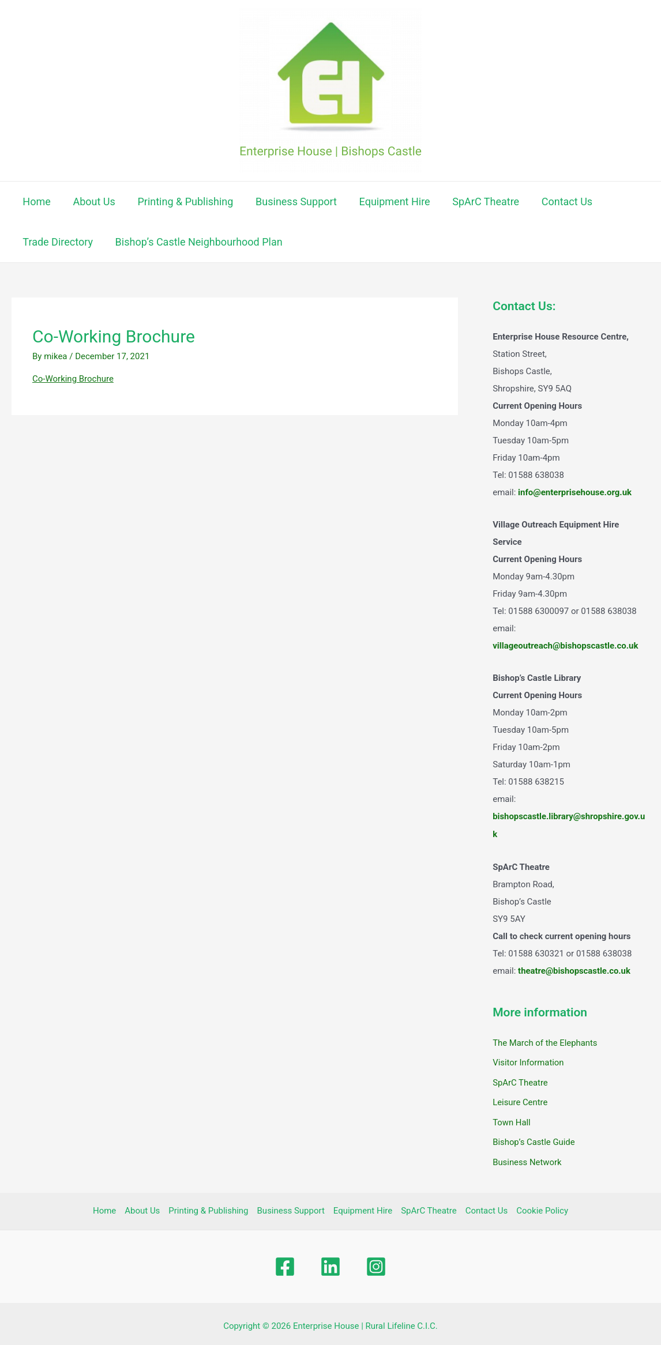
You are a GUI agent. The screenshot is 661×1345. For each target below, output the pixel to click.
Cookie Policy (542, 1207)
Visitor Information (529, 1061)
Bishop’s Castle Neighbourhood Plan (196, 242)
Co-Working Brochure (73, 379)
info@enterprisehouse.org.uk (575, 492)
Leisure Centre (520, 1100)
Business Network (527, 1158)
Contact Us (557, 201)
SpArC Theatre (477, 201)
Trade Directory (57, 242)
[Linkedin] (330, 1262)
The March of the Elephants (545, 1042)
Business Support (291, 201)
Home (36, 201)
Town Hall (512, 1119)
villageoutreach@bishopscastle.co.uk (566, 646)
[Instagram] (376, 1262)
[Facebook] (285, 1262)
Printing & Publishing (182, 201)
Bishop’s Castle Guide (534, 1139)
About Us (91, 201)
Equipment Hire (387, 201)
